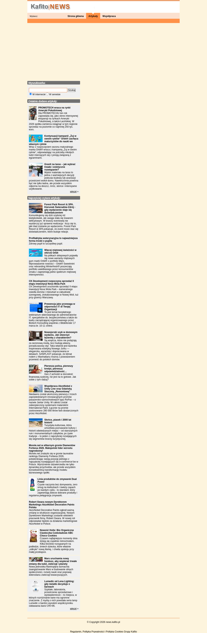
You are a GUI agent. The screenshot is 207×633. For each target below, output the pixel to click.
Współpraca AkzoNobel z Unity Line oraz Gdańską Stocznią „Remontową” (58, 389)
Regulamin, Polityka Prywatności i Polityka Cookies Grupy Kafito (103, 631)
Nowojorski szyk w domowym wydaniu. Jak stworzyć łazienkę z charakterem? (60, 335)
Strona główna (76, 16)
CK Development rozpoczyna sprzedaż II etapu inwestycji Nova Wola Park (51, 282)
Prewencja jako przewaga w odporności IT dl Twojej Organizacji (59, 307)
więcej (73, 191)
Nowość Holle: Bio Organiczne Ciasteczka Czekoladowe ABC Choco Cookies (57, 533)
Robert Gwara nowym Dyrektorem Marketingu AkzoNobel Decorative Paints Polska (51, 505)
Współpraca (109, 16)
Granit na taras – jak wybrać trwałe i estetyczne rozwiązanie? (59, 167)
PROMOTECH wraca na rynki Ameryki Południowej (54, 109)
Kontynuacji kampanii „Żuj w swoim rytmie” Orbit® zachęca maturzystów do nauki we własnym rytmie (53, 140)
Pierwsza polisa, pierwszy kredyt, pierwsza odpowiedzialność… (58, 369)
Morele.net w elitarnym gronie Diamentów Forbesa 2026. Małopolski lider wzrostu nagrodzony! (52, 448)
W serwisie (54, 94)
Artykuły (93, 16)
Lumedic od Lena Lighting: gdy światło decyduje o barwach (59, 584)
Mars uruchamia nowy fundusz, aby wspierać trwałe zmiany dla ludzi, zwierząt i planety (53, 561)
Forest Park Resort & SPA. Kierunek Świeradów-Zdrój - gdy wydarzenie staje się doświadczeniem (59, 208)
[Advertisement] (103, 50)
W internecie (39, 94)
